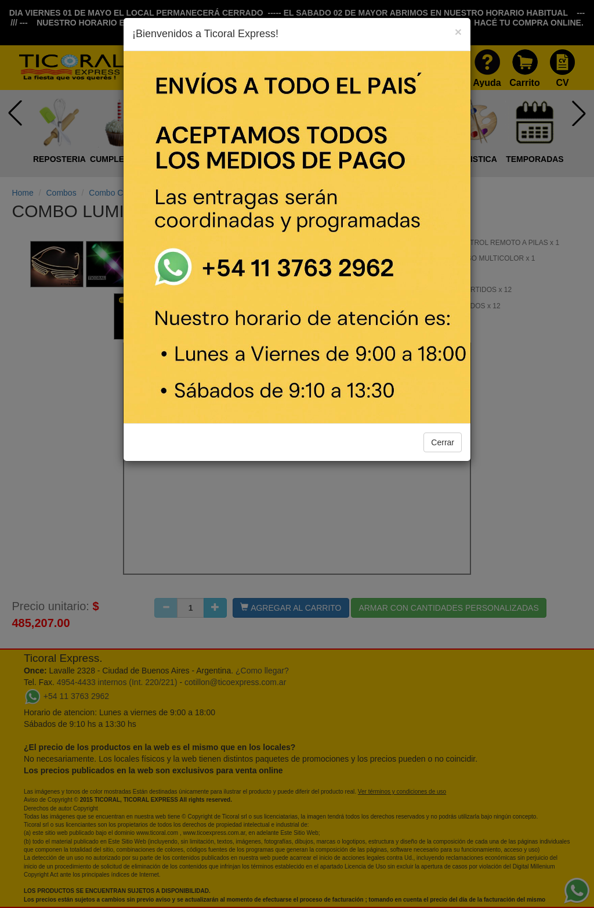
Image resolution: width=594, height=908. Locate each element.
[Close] (458, 32)
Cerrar (442, 442)
